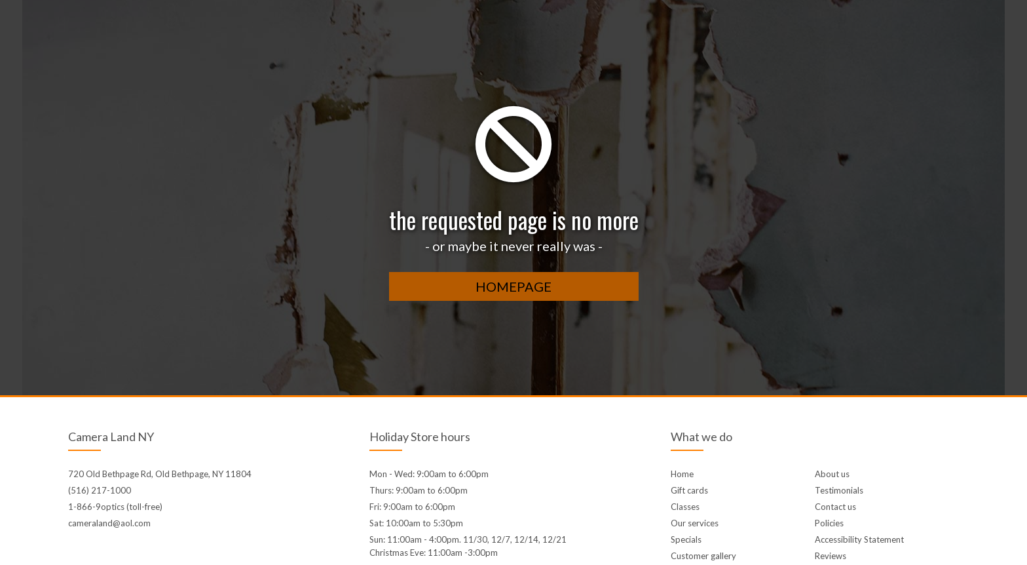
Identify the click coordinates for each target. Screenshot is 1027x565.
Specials (686, 539)
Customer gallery (703, 556)
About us (832, 474)
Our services (695, 523)
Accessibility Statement (859, 539)
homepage (513, 286)
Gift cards (689, 490)
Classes (685, 506)
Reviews (830, 556)
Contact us (835, 506)
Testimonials (839, 490)
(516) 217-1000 (99, 490)
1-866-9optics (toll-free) (115, 506)
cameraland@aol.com (109, 523)
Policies (829, 523)
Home (682, 474)
